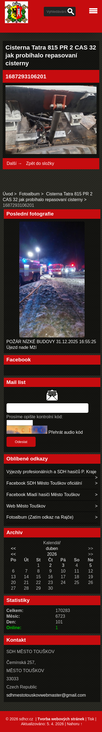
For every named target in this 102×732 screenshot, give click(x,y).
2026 (52, 554)
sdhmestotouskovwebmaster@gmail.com (46, 695)
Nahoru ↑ (74, 724)
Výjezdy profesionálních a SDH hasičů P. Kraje (52, 471)
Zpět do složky (40, 163)
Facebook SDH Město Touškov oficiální (44, 483)
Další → (14, 163)
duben (52, 548)
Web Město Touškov (26, 506)
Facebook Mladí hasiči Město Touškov (43, 494)
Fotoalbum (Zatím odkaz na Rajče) (40, 517)
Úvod (8, 194)
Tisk (90, 719)
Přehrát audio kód (65, 432)
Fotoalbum (29, 194)
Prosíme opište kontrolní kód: (35, 416)
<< (13, 548)
